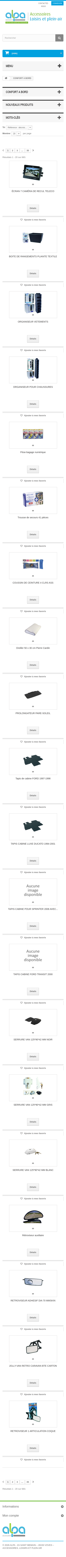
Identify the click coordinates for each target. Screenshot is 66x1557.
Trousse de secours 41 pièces (33, 517)
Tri (3, 127)
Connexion (57, 3)
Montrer (6, 133)
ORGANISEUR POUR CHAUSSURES (33, 387)
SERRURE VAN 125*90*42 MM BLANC (33, 1170)
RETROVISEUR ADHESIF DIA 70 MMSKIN (33, 1300)
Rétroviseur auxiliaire (33, 1235)
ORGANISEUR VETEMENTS (33, 321)
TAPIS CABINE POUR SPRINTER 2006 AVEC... (33, 909)
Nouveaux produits (19, 105)
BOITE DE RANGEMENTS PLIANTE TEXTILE (33, 256)
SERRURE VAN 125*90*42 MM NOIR (33, 1039)
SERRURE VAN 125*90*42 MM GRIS (33, 1104)
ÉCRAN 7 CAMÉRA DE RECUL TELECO (33, 191)
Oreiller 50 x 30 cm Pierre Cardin (33, 648)
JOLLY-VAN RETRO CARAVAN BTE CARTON (33, 1366)
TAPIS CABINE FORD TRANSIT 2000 (33, 974)
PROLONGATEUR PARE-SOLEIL (33, 713)
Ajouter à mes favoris (34, 219)
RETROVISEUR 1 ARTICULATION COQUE (33, 1431)
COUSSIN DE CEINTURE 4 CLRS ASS (33, 582)
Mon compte (10, 1515)
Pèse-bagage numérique (33, 452)
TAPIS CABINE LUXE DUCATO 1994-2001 (33, 843)
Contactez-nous (43, 5)
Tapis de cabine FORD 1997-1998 (33, 778)
